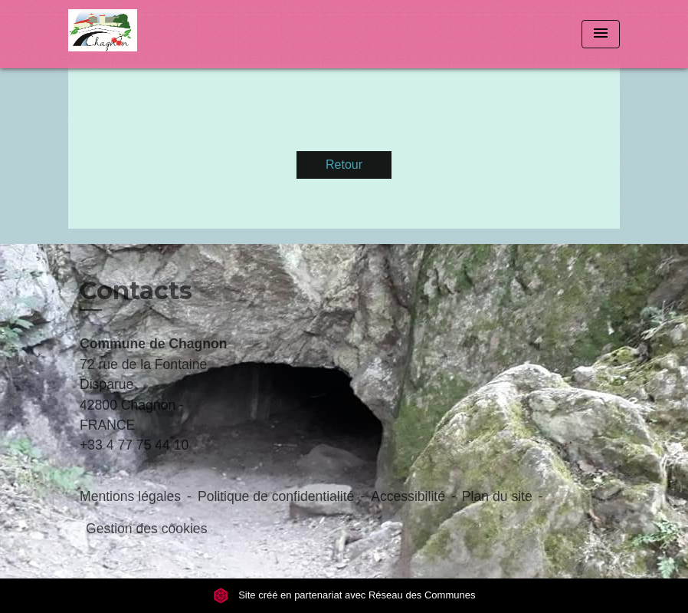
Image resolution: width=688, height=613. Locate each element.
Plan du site (497, 496)
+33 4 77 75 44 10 (134, 445)
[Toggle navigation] (601, 34)
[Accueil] (164, 34)
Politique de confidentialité (276, 496)
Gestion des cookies (146, 528)
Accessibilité (408, 496)
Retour (344, 164)
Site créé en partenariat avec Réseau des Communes (344, 595)
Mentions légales (130, 496)
